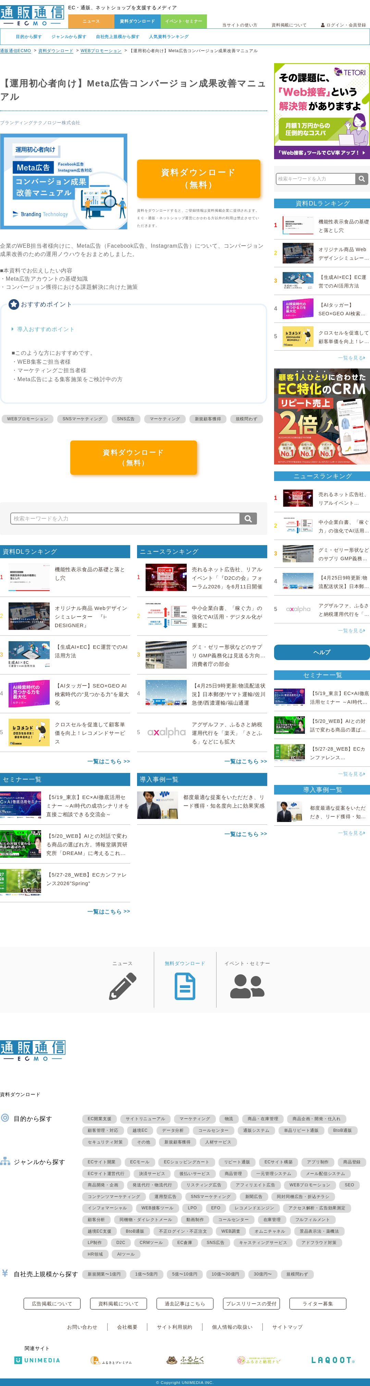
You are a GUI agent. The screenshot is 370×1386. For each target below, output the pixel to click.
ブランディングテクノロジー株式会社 (40, 122)
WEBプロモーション (101, 50)
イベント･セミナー (184, 21)
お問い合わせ (82, 1327)
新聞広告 (254, 1196)
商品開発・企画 (103, 1185)
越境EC (140, 1130)
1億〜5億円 (146, 1274)
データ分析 (173, 1130)
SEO (349, 1185)
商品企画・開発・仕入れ (317, 1118)
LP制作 (95, 1242)
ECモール (140, 1162)
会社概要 (127, 1327)
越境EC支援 (99, 1231)
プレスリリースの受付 (251, 1303)
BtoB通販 (342, 1130)
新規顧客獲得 (208, 418)
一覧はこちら (104, 761)
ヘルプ (322, 652)
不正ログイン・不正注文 (183, 1231)
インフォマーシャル (107, 1208)
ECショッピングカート (186, 1162)
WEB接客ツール (157, 1208)
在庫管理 (272, 1219)
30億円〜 (263, 1274)
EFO (216, 1208)
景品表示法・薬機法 (319, 1231)
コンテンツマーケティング (114, 1196)
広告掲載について (52, 1303)
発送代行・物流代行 (152, 1185)
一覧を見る (352, 358)
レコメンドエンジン (254, 1208)
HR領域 (95, 1254)
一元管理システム (273, 1173)
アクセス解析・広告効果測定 (316, 1208)
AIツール (126, 1254)
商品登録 (352, 1162)
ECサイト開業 (102, 1162)
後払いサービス (195, 1173)
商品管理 (233, 1173)
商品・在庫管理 (263, 1118)
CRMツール (151, 1242)
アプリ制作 (318, 1162)
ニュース (91, 21)
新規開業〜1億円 (104, 1274)
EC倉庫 (185, 1242)
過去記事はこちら (185, 1303)
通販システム (256, 1130)
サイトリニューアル (145, 1118)
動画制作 (195, 1219)
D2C (120, 1242)
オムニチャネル (270, 1231)
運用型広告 (165, 1196)
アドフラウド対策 (318, 1242)
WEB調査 (230, 1231)
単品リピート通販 (301, 1130)
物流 (229, 1118)
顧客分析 (96, 1219)
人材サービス (218, 1142)
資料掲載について (289, 25)
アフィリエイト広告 (255, 1185)
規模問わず (247, 418)
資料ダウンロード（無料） (198, 178)
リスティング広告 (203, 1185)
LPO (192, 1208)
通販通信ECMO (15, 50)
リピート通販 (237, 1162)
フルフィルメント (312, 1219)
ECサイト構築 (278, 1162)
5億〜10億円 (185, 1274)
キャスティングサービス (263, 1242)
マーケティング (165, 418)
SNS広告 (126, 418)
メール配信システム (325, 1173)
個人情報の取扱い (232, 1327)
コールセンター (213, 1130)
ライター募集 (318, 1303)
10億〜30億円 (225, 1274)
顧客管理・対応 (103, 1130)
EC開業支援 (99, 1118)
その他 (143, 1142)
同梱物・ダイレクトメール (146, 1219)
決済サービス (152, 1173)
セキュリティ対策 (105, 1142)
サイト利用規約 (175, 1327)
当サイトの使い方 (240, 25)
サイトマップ (287, 1327)
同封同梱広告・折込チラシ (303, 1196)
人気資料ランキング (169, 36)
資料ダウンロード (137, 21)
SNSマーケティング (83, 418)
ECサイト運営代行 (106, 1173)
